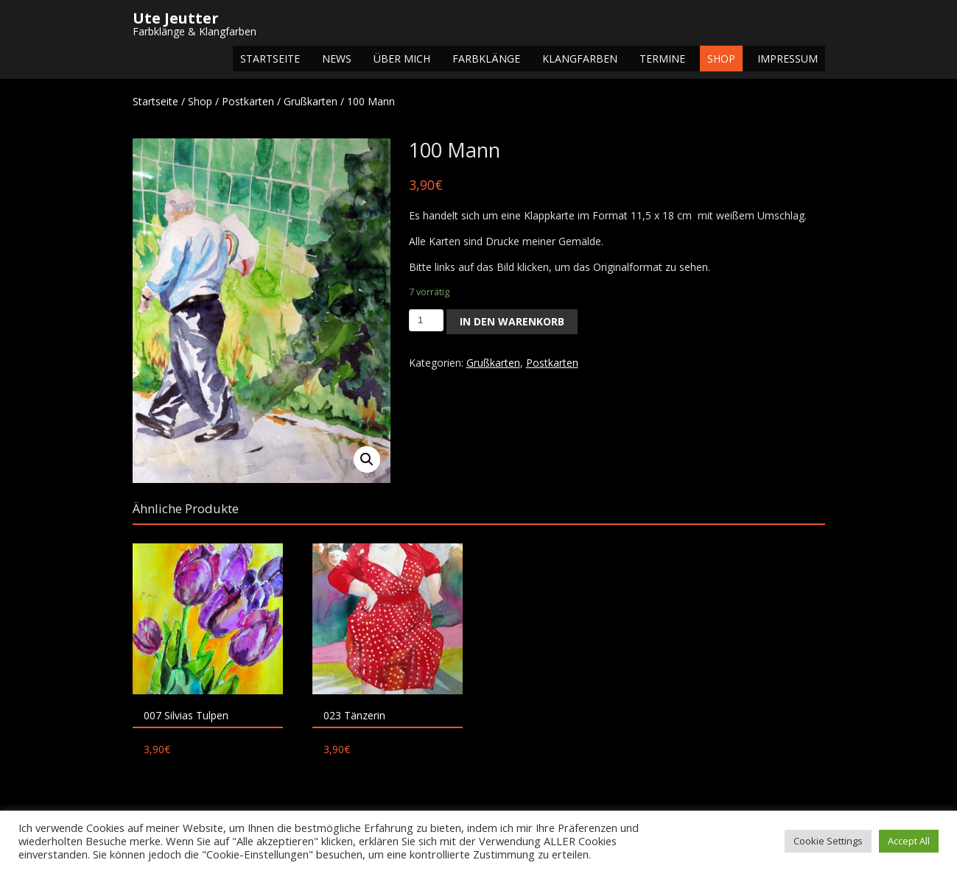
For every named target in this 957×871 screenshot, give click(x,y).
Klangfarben (579, 59)
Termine (662, 59)
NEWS (336, 59)
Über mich (402, 59)
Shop (721, 59)
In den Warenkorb (512, 321)
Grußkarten (310, 101)
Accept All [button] (909, 840)
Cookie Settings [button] (828, 840)
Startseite (270, 59)
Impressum (787, 59)
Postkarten (248, 101)
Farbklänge (486, 59)
